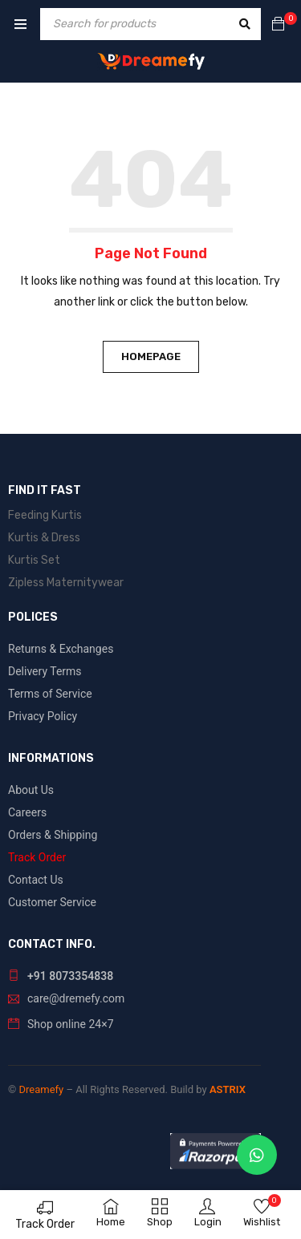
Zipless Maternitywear (66, 582)
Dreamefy (40, 1089)
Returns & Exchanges (60, 648)
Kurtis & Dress (44, 538)
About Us (31, 789)
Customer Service (52, 902)
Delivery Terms (45, 671)
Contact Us (35, 879)
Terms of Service (50, 693)
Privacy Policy (42, 716)
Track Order (45, 1224)
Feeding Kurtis (45, 515)
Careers (27, 812)
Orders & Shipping (52, 834)
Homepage (151, 356)
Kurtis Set (34, 560)
